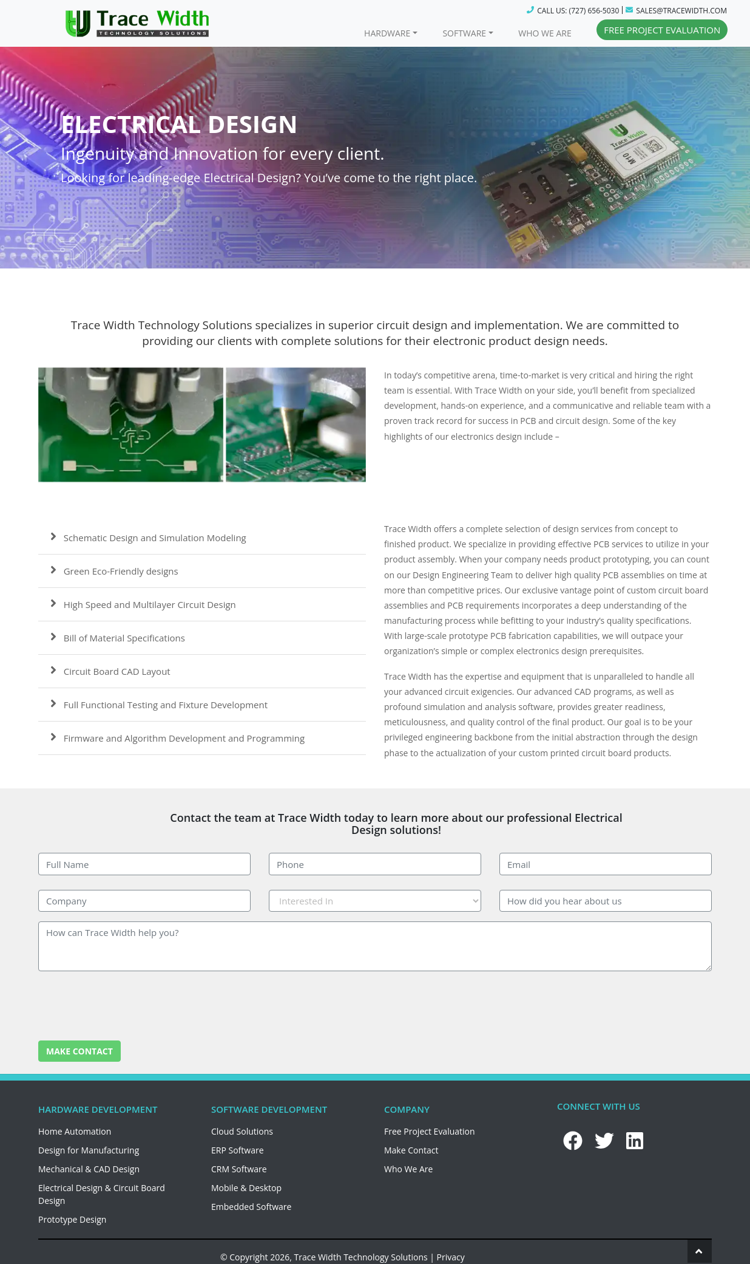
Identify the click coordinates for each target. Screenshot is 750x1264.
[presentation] (130, 1004)
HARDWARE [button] (387, 33)
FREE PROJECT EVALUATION (662, 30)
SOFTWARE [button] (464, 33)
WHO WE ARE (544, 33)
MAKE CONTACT (79, 1051)
